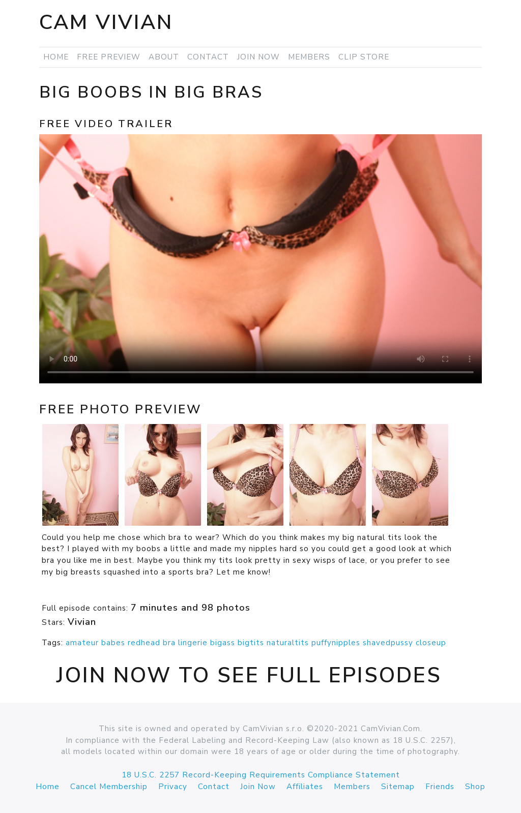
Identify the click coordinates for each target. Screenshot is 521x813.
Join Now (258, 57)
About (164, 57)
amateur (82, 643)
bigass (222, 643)
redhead (144, 643)
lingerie (193, 643)
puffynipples (335, 643)
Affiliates (304, 786)
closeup (431, 643)
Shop (475, 786)
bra (169, 643)
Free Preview (108, 57)
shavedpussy (388, 643)
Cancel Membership (109, 786)
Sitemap (398, 786)
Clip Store (363, 57)
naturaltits (288, 643)
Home (56, 57)
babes (113, 643)
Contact (208, 57)
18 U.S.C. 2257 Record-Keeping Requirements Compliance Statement (261, 775)
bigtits (251, 643)
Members (309, 57)
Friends (439, 786)
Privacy (172, 786)
